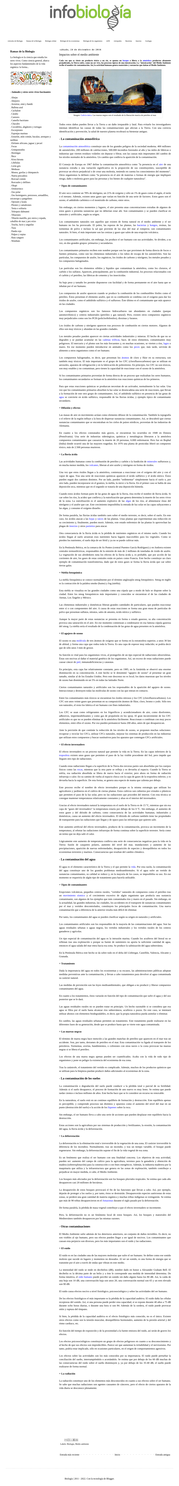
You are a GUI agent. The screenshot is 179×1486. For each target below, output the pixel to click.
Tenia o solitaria (18, 208)
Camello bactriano (20, 120)
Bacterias (128, 41)
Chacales (15, 123)
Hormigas (16, 153)
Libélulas (15, 162)
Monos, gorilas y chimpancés (25, 172)
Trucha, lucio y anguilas (22, 224)
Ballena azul (17, 107)
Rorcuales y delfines (20, 182)
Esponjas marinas (19, 133)
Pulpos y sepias (18, 234)
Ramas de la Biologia (33, 41)
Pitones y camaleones (21, 205)
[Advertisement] (115, 1413)
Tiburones (16, 215)
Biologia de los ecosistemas (69, 41)
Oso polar (16, 192)
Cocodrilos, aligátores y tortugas (26, 127)
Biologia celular (50, 41)
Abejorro (15, 101)
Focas (14, 146)
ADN (108, 41)
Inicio (117, 1454)
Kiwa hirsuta (17, 159)
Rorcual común (18, 179)
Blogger (110, 1478)
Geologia (148, 41)
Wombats (15, 241)
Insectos (138, 41)
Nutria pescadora (19, 176)
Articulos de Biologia (15, 41)
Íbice (13, 156)
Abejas (14, 97)
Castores (15, 117)
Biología (70, 1444)
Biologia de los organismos (92, 41)
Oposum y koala (19, 202)
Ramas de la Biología (22, 51)
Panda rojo (16, 231)
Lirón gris (16, 166)
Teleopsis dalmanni (20, 211)
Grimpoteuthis (18, 149)
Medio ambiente (82, 1444)
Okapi (14, 185)
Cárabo (14, 114)
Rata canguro (17, 237)
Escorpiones (17, 130)
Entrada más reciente (69, 1454)
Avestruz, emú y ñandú (22, 104)
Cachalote (16, 110)
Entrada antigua (162, 1454)
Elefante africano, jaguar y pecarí (26, 143)
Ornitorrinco (17, 188)
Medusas (15, 169)
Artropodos (118, 41)
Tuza (13, 228)
